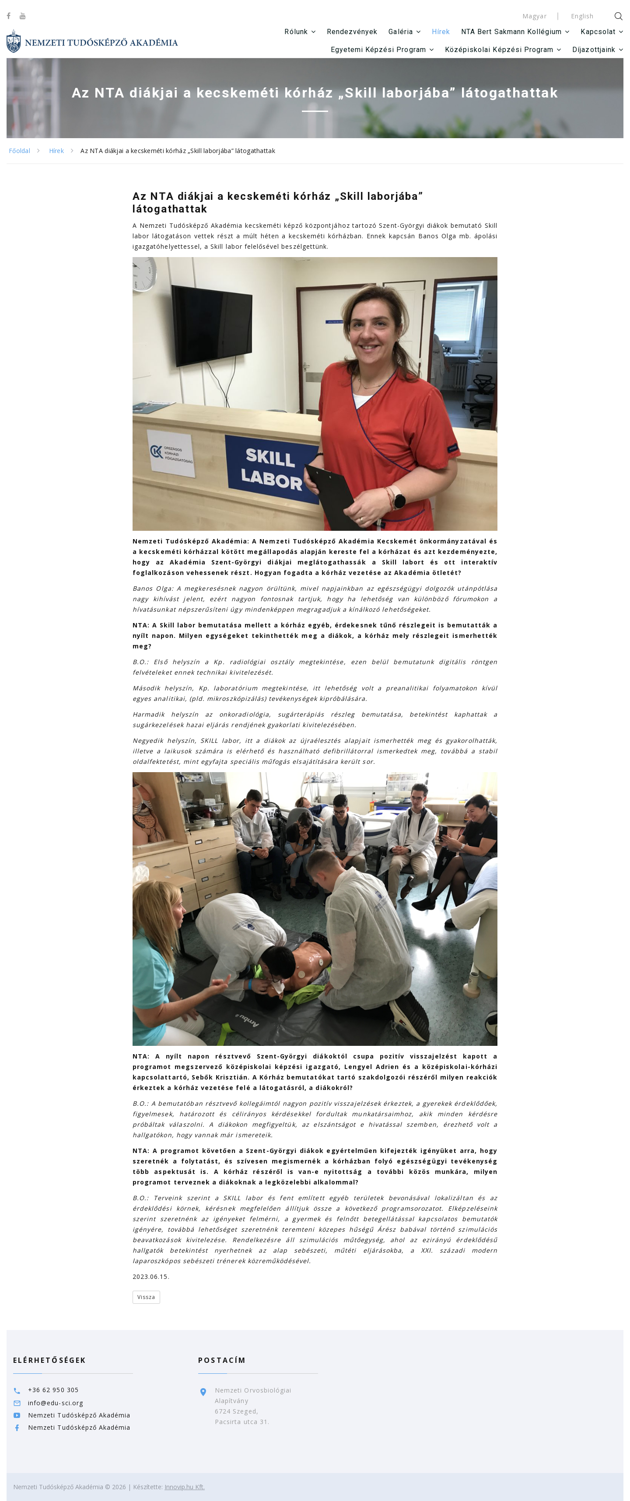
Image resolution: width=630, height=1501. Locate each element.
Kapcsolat (598, 32)
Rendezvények (352, 32)
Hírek (441, 32)
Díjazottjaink (594, 49)
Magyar (534, 16)
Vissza (146, 1297)
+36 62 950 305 (53, 1390)
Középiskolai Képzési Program (499, 49)
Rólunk (296, 32)
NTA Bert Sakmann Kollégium (511, 32)
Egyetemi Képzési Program (378, 49)
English (582, 16)
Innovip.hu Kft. (184, 1487)
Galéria (400, 32)
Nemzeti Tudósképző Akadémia (79, 1415)
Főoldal (19, 150)
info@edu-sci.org (55, 1403)
